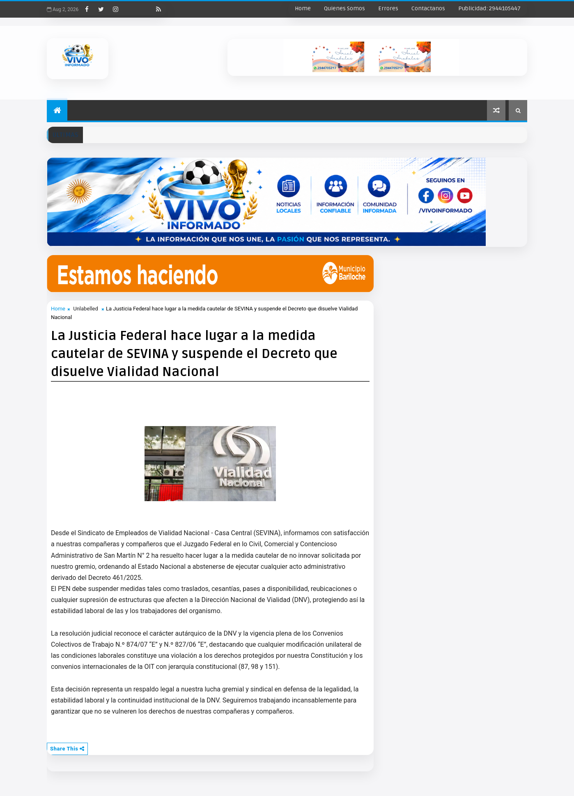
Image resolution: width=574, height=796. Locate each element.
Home (303, 8)
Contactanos (428, 8)
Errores (388, 8)
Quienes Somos (344, 8)
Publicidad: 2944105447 (489, 8)
